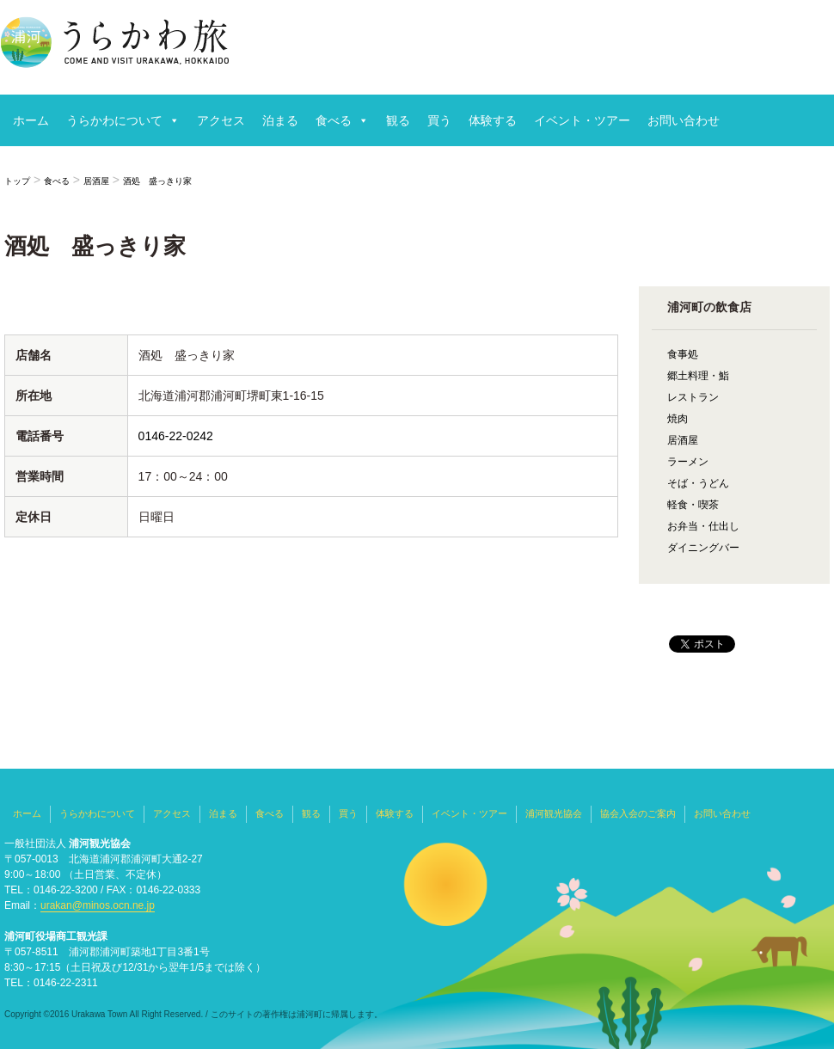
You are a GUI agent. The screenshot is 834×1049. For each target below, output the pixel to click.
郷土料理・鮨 (698, 376)
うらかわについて (114, 120)
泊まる (280, 120)
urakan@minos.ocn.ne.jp (97, 905)
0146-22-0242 (175, 436)
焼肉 (677, 419)
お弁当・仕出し (703, 526)
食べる (334, 120)
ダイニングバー (703, 548)
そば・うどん (698, 483)
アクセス (221, 120)
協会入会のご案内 (638, 813)
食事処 (682, 354)
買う (439, 120)
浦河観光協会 (553, 813)
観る (398, 120)
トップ (17, 181)
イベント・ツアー (582, 120)
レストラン (693, 397)
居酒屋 (96, 181)
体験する (493, 120)
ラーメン (687, 462)
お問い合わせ (683, 120)
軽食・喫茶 (693, 505)
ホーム (31, 120)
